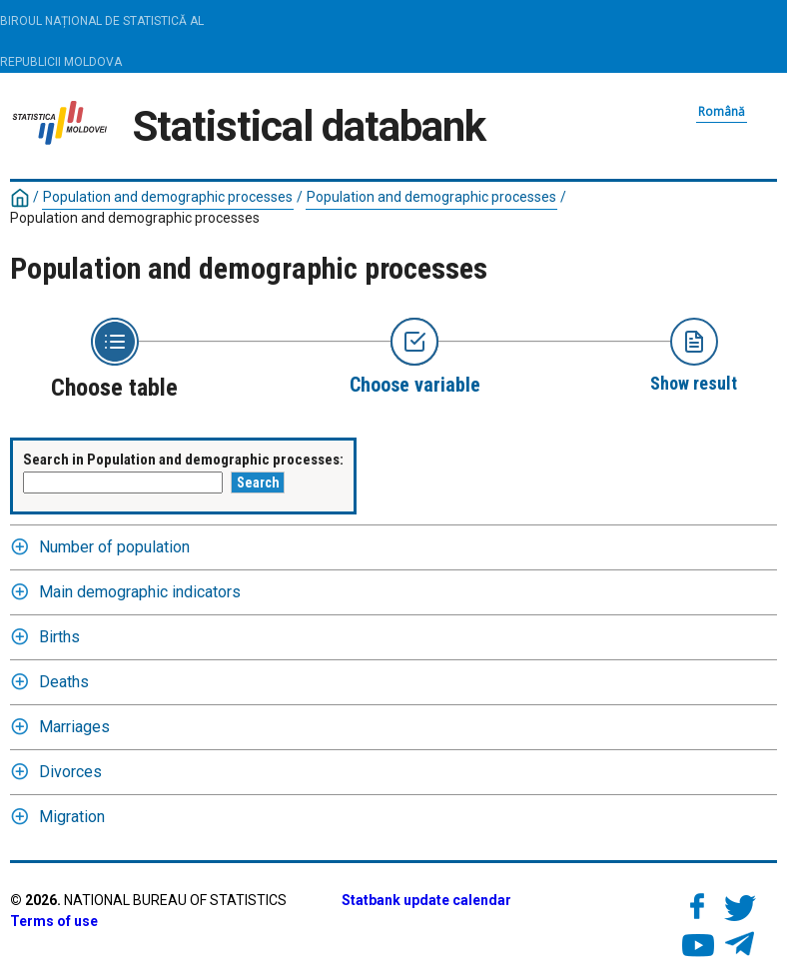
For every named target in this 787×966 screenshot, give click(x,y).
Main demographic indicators (140, 591)
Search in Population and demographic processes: (183, 460)
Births (59, 636)
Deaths (64, 681)
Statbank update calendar (426, 900)
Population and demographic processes (168, 197)
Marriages (74, 726)
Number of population (114, 546)
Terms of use (54, 921)
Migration (72, 816)
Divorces (70, 771)
